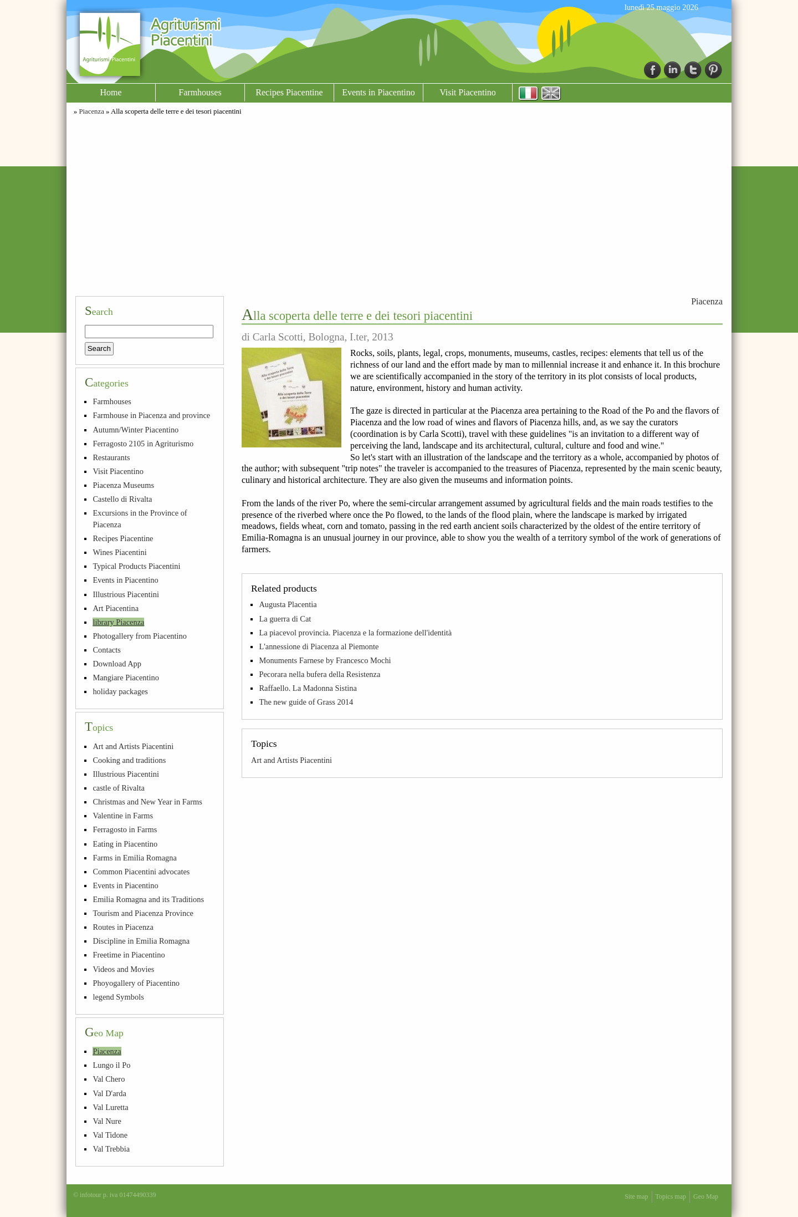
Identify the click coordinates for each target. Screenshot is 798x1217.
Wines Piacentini (119, 552)
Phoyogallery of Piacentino (136, 983)
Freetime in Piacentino (129, 954)
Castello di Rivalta (122, 499)
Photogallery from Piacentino (139, 636)
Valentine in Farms (123, 815)
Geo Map (705, 1196)
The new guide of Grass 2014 (306, 701)
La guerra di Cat (285, 618)
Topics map (671, 1196)
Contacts (106, 649)
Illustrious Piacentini (126, 594)
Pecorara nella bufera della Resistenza (319, 674)
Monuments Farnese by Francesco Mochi (325, 660)
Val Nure (107, 1121)
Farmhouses (199, 92)
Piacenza (91, 111)
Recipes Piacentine (289, 92)
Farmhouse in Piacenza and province (151, 415)
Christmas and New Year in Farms (147, 801)
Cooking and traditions (129, 760)
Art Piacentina (116, 608)
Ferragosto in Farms (125, 829)
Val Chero (109, 1079)
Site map (636, 1196)
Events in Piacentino (378, 92)
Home (110, 92)
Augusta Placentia (287, 604)
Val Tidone (110, 1135)
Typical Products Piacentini (136, 566)
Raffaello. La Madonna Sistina (307, 688)
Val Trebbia (111, 1148)
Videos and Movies (123, 969)
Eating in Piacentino (125, 843)
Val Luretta (110, 1107)
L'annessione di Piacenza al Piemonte (318, 646)
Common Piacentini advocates (141, 871)
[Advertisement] (399, 204)
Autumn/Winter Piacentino (135, 429)
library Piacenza (118, 622)
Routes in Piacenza (123, 927)
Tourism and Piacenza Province (143, 913)
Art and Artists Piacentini (291, 760)
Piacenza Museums (123, 485)
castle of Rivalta (119, 787)
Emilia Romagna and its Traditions (148, 899)
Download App (117, 663)
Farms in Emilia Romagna (134, 857)
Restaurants (111, 457)
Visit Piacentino (467, 92)
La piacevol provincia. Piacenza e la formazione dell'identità (355, 632)
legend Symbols (118, 996)
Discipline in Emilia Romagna (141, 940)
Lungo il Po (111, 1065)
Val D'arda (109, 1093)
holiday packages (120, 691)
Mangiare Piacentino (125, 677)
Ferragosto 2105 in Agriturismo (143, 443)
